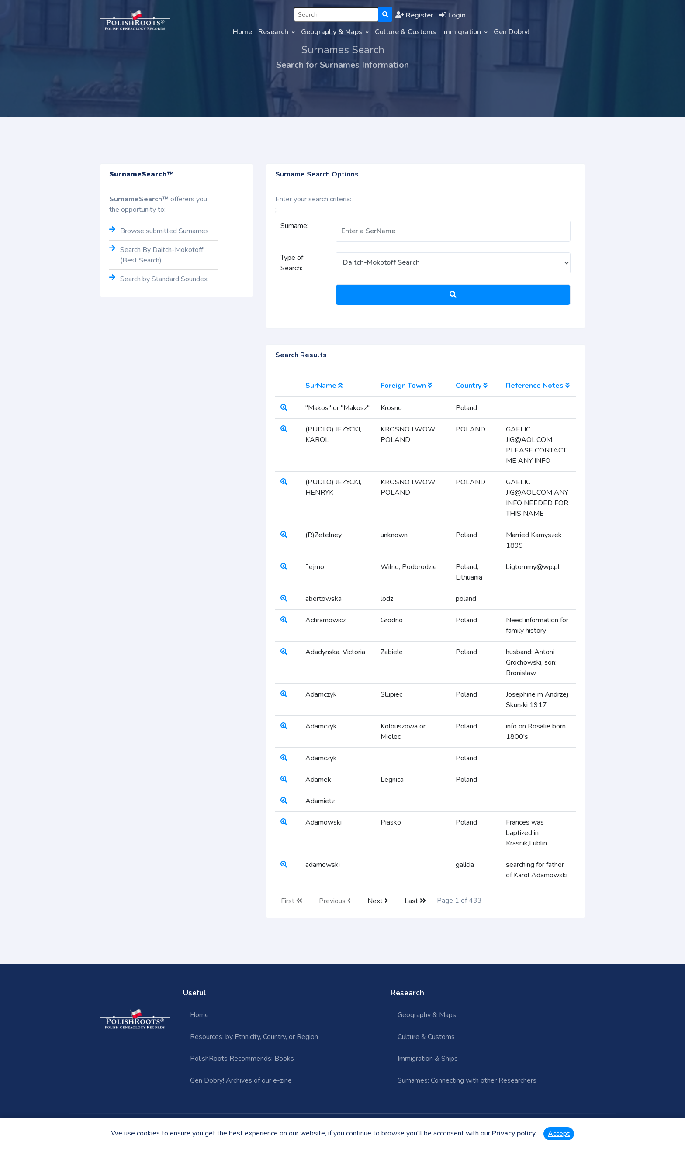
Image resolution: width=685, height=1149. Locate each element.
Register (414, 15)
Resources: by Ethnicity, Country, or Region (254, 1037)
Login (452, 15)
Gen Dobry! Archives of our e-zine (241, 1080)
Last (415, 901)
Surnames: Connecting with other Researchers (467, 1080)
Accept (559, 1134)
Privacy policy (514, 1133)
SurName (323, 385)
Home (242, 32)
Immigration (461, 32)
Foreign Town (406, 385)
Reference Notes (538, 385)
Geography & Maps (331, 32)
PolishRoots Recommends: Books (242, 1058)
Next (377, 901)
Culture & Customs (405, 32)
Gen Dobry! (511, 32)
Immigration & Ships (428, 1058)
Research (273, 32)
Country (472, 385)
